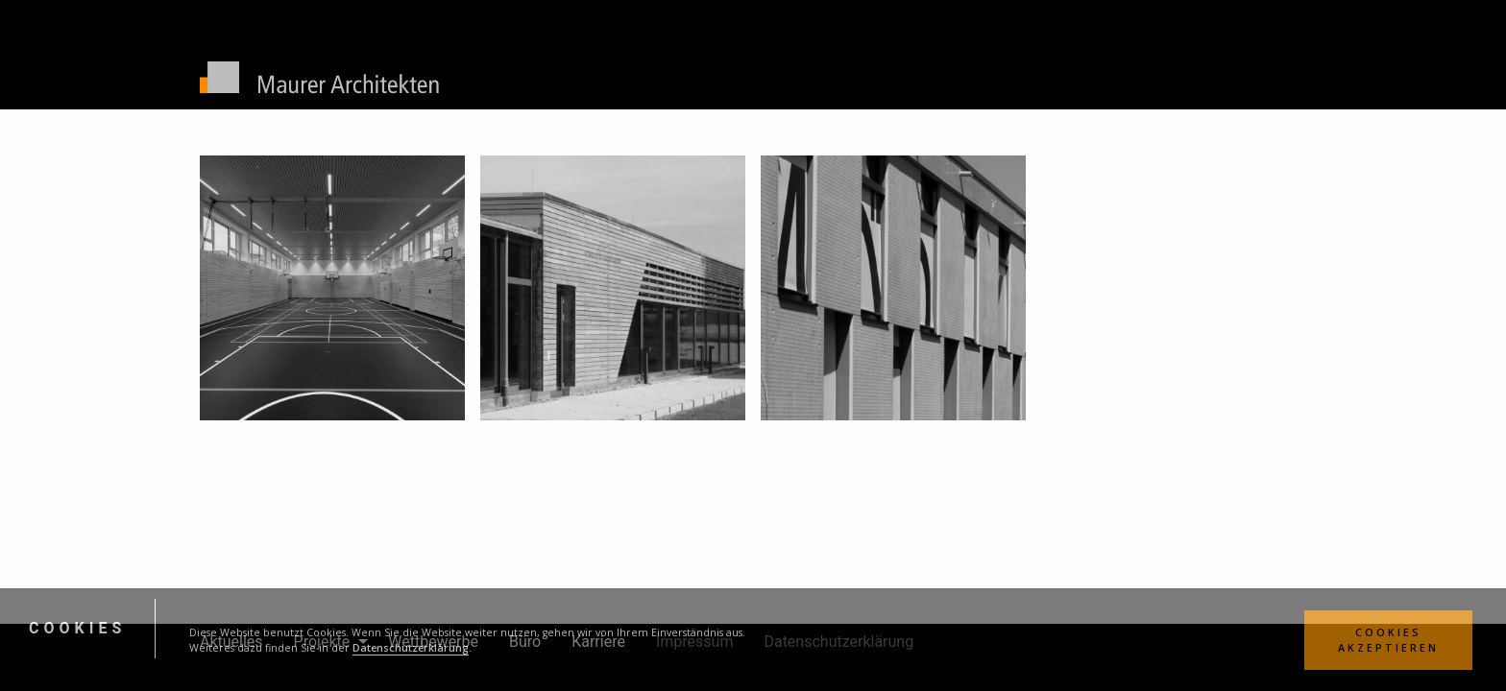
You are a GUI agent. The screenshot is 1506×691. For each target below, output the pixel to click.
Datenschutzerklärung (410, 648)
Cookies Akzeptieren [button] (1388, 640)
